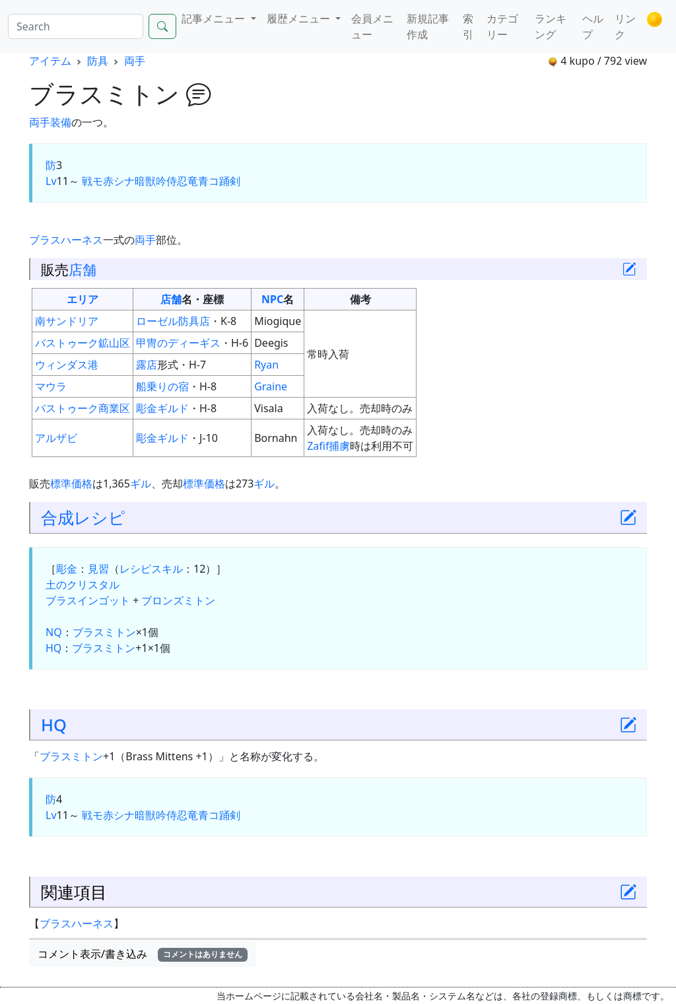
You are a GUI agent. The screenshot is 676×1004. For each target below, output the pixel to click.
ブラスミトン (104, 632)
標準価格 (71, 483)
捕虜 (339, 446)
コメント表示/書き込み (143, 954)
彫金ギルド (162, 408)
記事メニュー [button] (215, 18)
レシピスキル (151, 568)
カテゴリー (502, 26)
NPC (272, 299)
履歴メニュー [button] (300, 18)
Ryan (266, 364)
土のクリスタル (82, 584)
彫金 (66, 568)
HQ (53, 648)
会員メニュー (372, 26)
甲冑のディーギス (178, 343)
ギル (140, 483)
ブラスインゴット (88, 600)
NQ (54, 632)
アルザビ (56, 438)
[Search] (75, 26)
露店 (146, 364)
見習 (98, 568)
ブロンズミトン (178, 600)
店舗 (82, 269)
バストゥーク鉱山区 (82, 343)
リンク (625, 26)
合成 (57, 517)
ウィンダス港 (66, 364)
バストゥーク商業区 (82, 408)
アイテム (50, 61)
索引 (468, 26)
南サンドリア (66, 321)
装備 (60, 122)
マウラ (51, 386)
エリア (82, 299)
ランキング (550, 26)
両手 (134, 61)
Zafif (318, 446)
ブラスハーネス (66, 240)
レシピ (99, 517)
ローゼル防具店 (173, 321)
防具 (97, 61)
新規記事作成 (428, 26)
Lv (51, 181)
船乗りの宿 (162, 386)
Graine (270, 386)
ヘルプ (592, 26)
